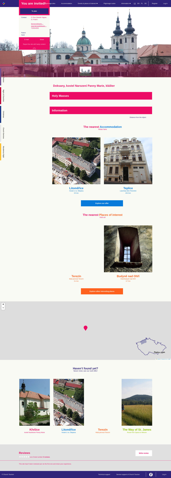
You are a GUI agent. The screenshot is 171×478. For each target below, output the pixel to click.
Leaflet (158, 359)
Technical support (104, 474)
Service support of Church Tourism (128, 474)
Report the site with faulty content (34, 44)
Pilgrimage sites (50, 3)
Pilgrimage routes (109, 3)
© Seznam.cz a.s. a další (165, 359)
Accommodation (66, 3)
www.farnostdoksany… (38, 26)
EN (138, 3)
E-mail (26, 39)
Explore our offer (102, 203)
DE (145, 3)
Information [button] (126, 3)
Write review (144, 453)
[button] (85, 328)
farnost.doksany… (37, 24)
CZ (135, 3)
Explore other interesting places (102, 291)
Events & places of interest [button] (88, 3)
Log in (165, 3)
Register (154, 3)
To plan (34, 11)
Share (42, 39)
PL (142, 3)
